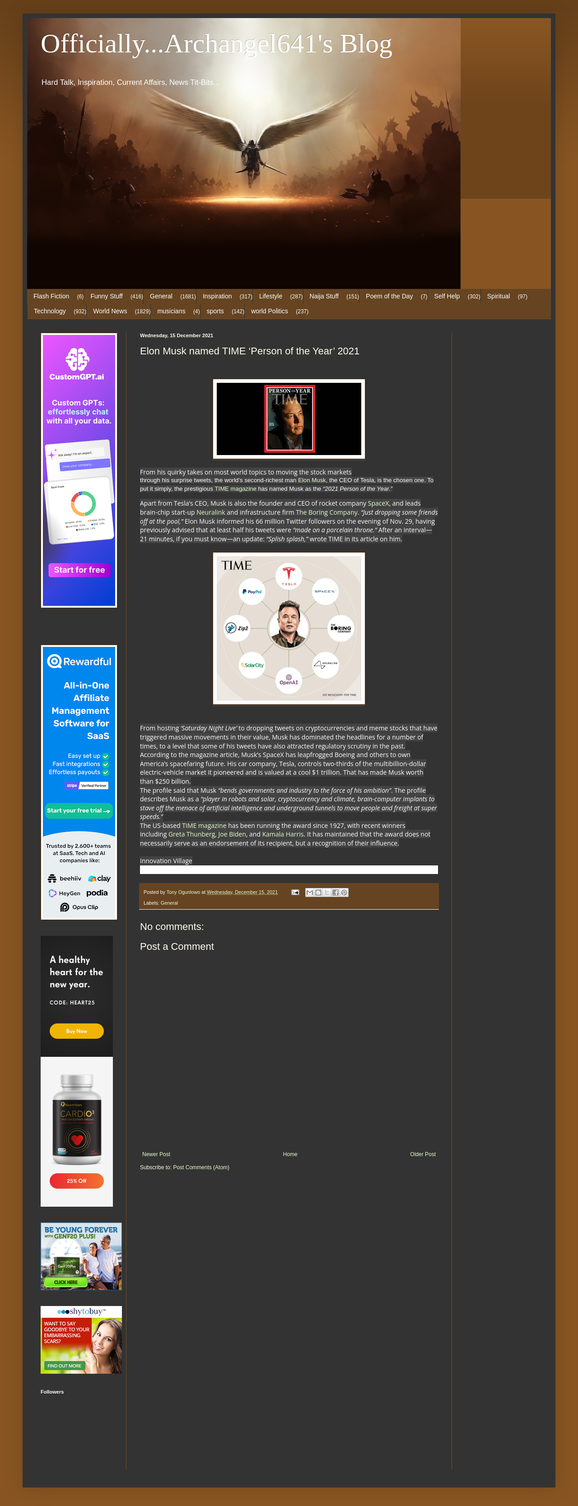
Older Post (423, 1154)
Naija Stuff (324, 296)
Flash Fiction (51, 296)
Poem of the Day (389, 296)
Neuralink (210, 512)
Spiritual (498, 296)
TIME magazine (235, 488)
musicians (171, 311)
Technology (50, 311)
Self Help (447, 296)
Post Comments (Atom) (201, 1167)
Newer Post (156, 1154)
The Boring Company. (327, 512)
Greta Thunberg (191, 834)
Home (290, 1154)
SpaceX (377, 503)
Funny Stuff (106, 296)
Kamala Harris (283, 834)
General (161, 296)
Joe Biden (232, 834)
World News (110, 311)
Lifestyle (270, 296)
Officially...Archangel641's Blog (216, 43)
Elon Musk (312, 480)
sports (215, 311)
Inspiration (217, 296)
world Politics (269, 311)
